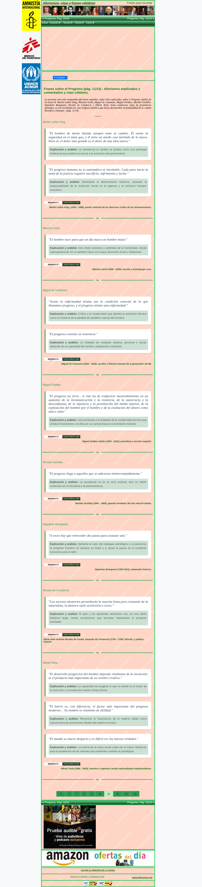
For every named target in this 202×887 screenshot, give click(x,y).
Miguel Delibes (52, 384)
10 (100, 794)
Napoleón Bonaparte (55, 524)
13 (126, 794)
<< (60, 794)
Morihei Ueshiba (53, 462)
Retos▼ (79, 22)
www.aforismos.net (142, 877)
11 (108, 794)
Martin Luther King (54, 122)
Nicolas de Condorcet (56, 590)
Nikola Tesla (50, 662)
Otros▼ (90, 22)
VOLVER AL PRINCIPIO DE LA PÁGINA (98, 870)
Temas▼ (68, 22)
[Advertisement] (98, 48)
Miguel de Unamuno (55, 290)
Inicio (45, 22)
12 (117, 794)
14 (135, 794)
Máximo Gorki (51, 228)
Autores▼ (55, 22)
